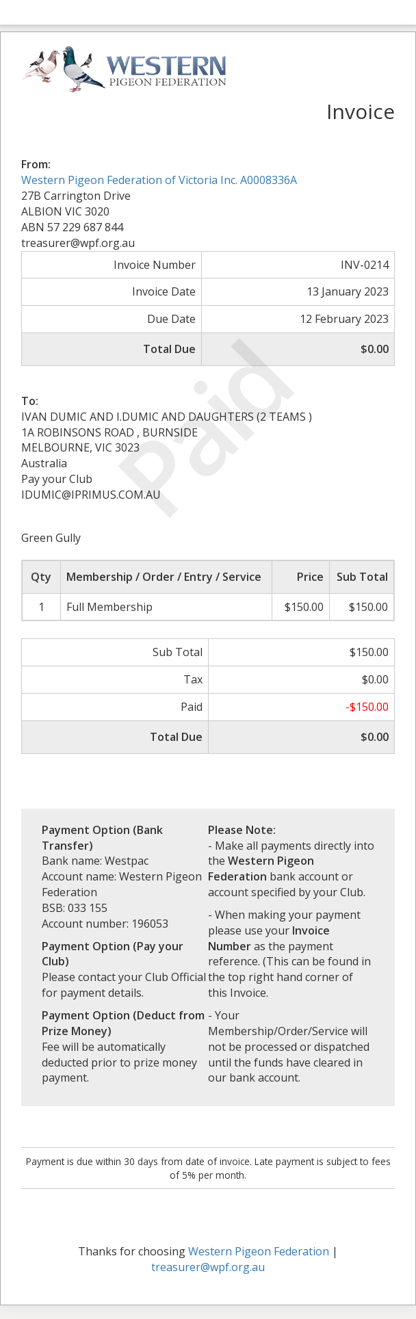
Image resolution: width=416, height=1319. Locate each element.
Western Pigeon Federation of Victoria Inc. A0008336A (159, 179)
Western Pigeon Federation (258, 1251)
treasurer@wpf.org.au (208, 1267)
